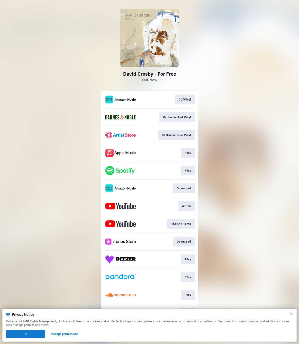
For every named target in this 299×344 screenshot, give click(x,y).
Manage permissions (64, 334)
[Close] (291, 314)
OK (25, 334)
